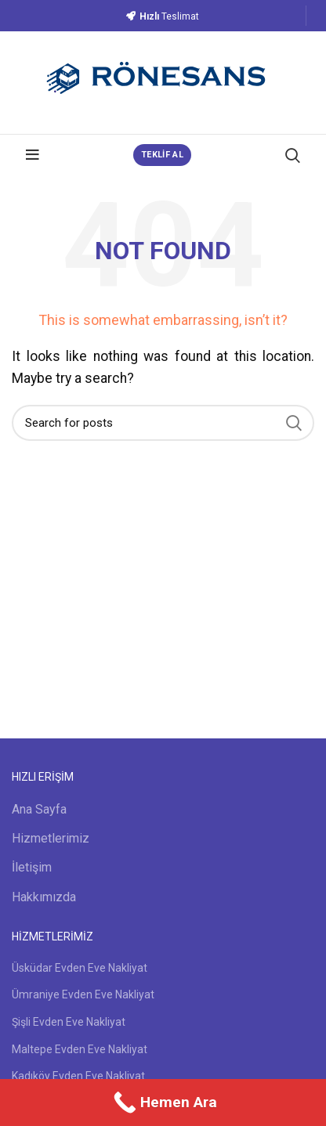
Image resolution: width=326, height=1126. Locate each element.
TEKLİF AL (162, 155)
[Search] (163, 423)
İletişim (32, 867)
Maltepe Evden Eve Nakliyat (79, 1049)
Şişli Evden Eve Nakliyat (68, 1022)
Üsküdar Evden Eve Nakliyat (79, 968)
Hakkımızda (44, 897)
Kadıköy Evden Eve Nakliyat (78, 1076)
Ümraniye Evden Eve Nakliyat (83, 994)
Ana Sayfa (39, 809)
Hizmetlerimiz (50, 838)
